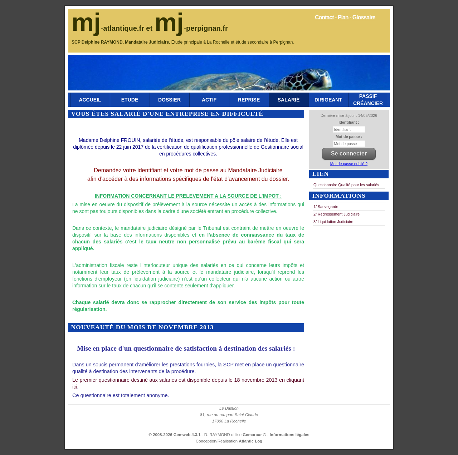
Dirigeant (328, 100)
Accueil (90, 100)
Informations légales (290, 434)
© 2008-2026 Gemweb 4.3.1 (175, 434)
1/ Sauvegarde (325, 206)
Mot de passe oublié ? (348, 164)
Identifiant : (348, 122)
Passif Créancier (368, 99)
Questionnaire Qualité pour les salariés (346, 185)
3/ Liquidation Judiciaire (333, 221)
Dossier (169, 100)
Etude (129, 100)
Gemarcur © (255, 434)
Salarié (288, 100)
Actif (209, 100)
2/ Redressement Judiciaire (336, 214)
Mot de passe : (349, 136)
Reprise (249, 100)
